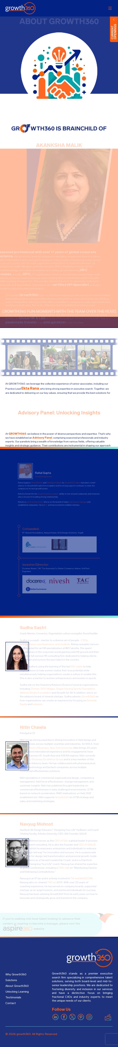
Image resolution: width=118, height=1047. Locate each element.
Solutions (11, 980)
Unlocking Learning (17, 991)
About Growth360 (17, 986)
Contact (10, 1003)
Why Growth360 (15, 974)
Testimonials (13, 997)
